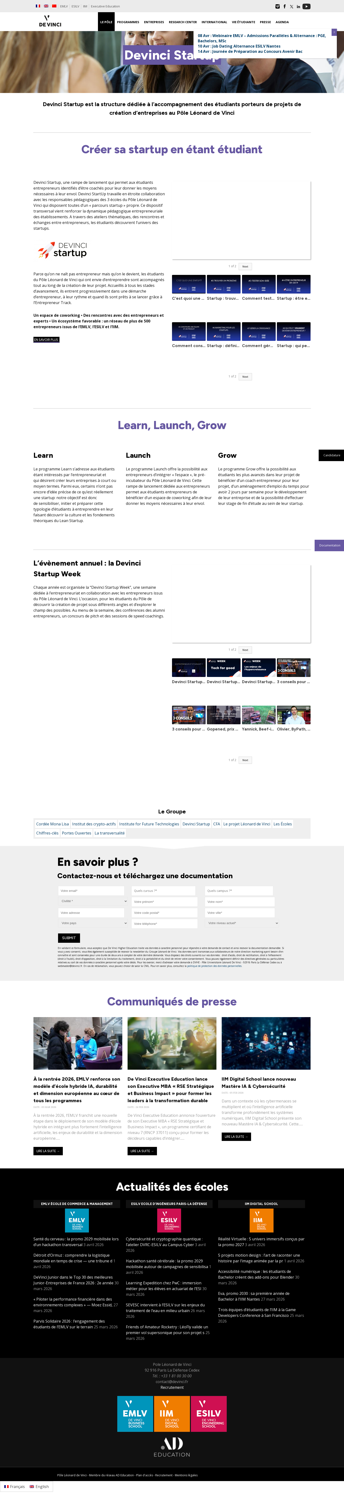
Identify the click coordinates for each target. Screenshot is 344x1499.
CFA (216, 824)
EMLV (64, 6)
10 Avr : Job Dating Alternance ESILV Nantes (239, 46)
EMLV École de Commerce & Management (77, 1204)
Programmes (128, 22)
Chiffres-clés (47, 833)
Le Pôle (106, 22)
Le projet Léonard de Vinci (246, 824)
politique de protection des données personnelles (214, 966)
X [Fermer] (334, 32)
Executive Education (105, 6)
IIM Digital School (261, 1204)
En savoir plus (46, 340)
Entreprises (154, 22)
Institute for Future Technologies (149, 824)
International (214, 22)
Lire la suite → (48, 1151)
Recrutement (172, 1387)
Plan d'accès (144, 1475)
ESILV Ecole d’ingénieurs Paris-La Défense (169, 1204)
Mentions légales (186, 1475)
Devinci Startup (196, 824)
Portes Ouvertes (76, 833)
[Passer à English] (39, 1486)
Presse (265, 22)
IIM (85, 6)
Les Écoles (283, 824)
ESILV (75, 6)
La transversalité (110, 833)
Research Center (183, 22)
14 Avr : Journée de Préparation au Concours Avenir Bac (250, 51)
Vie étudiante (243, 22)
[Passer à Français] (14, 1486)
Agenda (282, 22)
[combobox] (163, 891)
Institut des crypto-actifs (94, 824)
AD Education (125, 1475)
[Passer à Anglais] (46, 6)
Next (245, 266)
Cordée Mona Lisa (52, 824)
